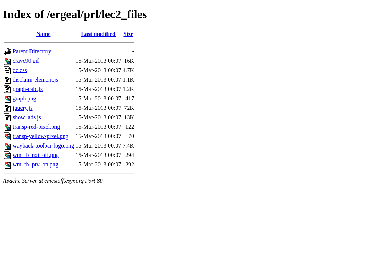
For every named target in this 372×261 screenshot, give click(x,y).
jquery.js (23, 108)
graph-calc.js (28, 89)
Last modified (98, 34)
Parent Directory (32, 51)
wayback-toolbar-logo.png (43, 145)
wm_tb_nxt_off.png (36, 155)
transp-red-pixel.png (36, 127)
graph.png (24, 98)
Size (128, 34)
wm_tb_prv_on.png (35, 164)
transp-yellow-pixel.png (40, 136)
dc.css (20, 70)
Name (43, 34)
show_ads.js (27, 117)
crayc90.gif (26, 61)
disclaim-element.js (35, 79)
